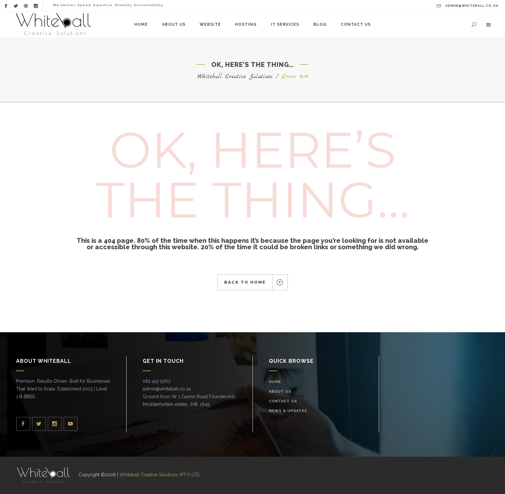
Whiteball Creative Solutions (234, 77)
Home (275, 382)
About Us (280, 391)
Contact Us (283, 401)
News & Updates (288, 411)
